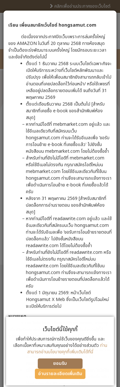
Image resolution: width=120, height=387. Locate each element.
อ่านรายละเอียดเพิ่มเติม (60, 373)
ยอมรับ (60, 363)
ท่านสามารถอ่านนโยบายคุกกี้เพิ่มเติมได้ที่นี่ (67, 348)
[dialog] (60, 193)
